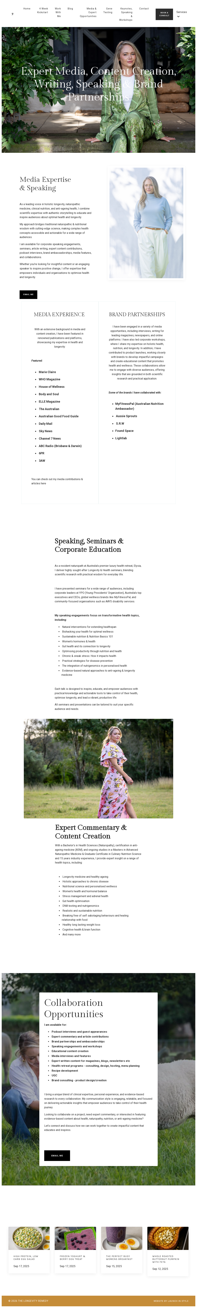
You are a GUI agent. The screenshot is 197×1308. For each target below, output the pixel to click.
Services (181, 14)
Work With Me (58, 12)
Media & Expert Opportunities (88, 12)
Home (27, 8)
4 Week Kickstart (42, 10)
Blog (70, 8)
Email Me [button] (28, 294)
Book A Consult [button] (164, 14)
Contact (144, 8)
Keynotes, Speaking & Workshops (126, 14)
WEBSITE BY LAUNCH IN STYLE (169, 1301)
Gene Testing (107, 10)
